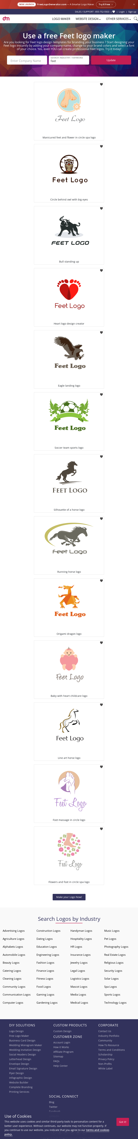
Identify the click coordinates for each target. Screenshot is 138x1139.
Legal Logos (77, 969)
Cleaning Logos (12, 977)
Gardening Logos (47, 1001)
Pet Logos (110, 937)
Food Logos (43, 985)
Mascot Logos (78, 985)
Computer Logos (13, 1001)
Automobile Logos (14, 953)
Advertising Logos (14, 929)
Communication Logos (17, 993)
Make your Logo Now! (69, 895)
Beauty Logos (11, 961)
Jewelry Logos (79, 961)
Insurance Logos (80, 953)
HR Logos (76, 945)
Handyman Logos (81, 929)
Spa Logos (110, 985)
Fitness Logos (44, 977)
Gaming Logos (45, 993)
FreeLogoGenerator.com (51, 4)
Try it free (106, 4)
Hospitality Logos (81, 937)
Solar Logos (111, 977)
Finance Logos (45, 969)
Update (111, 60)
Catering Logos (12, 969)
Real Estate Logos (115, 953)
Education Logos (46, 945)
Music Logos (111, 929)
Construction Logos (48, 929)
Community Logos (14, 985)
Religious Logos (113, 961)
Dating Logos (44, 937)
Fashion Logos (45, 961)
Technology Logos (115, 1001)
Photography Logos (116, 945)
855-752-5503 (102, 11)
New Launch (26, 4)
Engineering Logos (47, 953)
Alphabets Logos (13, 945)
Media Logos (78, 993)
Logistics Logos (79, 977)
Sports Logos (112, 993)
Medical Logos (79, 1001)
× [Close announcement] (134, 4)
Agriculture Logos (13, 937)
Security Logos (113, 969)
